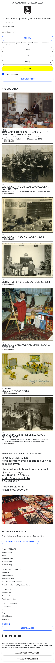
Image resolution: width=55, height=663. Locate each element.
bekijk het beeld (8, 141)
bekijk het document (9, 393)
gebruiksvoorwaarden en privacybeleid (17, 645)
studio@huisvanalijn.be (16, 478)
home (4, 23)
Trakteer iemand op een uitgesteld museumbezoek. (26, 19)
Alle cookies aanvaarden (27, 653)
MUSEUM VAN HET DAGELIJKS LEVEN (27, 3)
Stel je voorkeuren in (27, 659)
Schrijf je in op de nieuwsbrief (20, 541)
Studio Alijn (9, 469)
